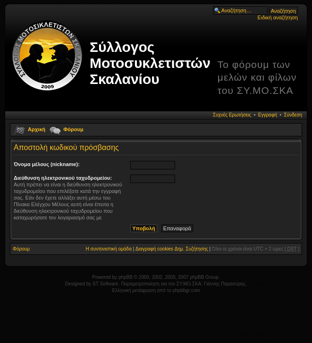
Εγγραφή (267, 114)
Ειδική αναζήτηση (278, 17)
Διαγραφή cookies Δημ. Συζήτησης (171, 248)
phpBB (125, 277)
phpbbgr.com (186, 290)
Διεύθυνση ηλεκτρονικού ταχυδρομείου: (63, 178)
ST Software (105, 283)
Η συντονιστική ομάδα (109, 248)
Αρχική (36, 129)
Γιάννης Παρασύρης (224, 283)
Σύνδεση (293, 114)
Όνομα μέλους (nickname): (47, 164)
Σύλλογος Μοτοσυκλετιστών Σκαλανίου (150, 63)
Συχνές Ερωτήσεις (232, 114)
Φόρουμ (73, 129)
